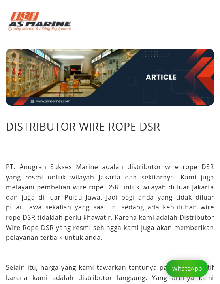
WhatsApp (187, 268)
